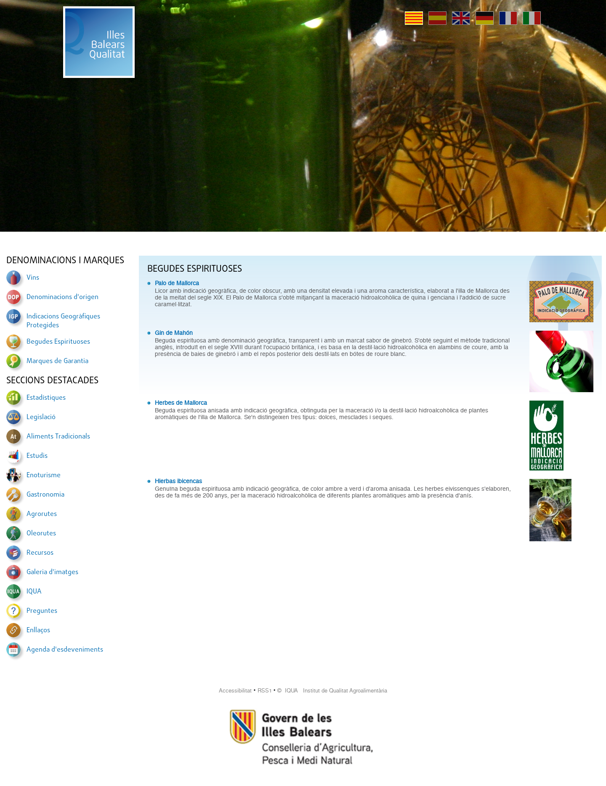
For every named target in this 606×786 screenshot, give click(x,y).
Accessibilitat (235, 690)
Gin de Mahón (174, 332)
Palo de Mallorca (177, 283)
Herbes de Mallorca (181, 402)
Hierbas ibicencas (178, 481)
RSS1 (265, 690)
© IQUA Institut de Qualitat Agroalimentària (332, 690)
